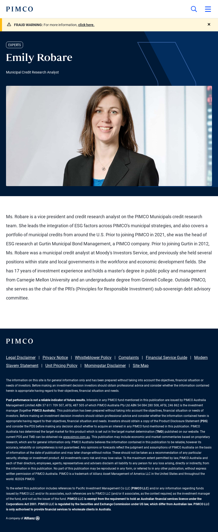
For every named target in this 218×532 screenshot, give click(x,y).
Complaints (129, 357)
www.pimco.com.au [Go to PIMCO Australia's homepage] (76, 437)
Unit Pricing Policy (61, 365)
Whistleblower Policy (93, 357)
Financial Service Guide (166, 357)
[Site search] (194, 9)
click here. (86, 25)
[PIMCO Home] (19, 9)
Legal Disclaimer (21, 357)
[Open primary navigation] (208, 9)
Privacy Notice (55, 357)
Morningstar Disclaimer (105, 365)
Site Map (141, 365)
